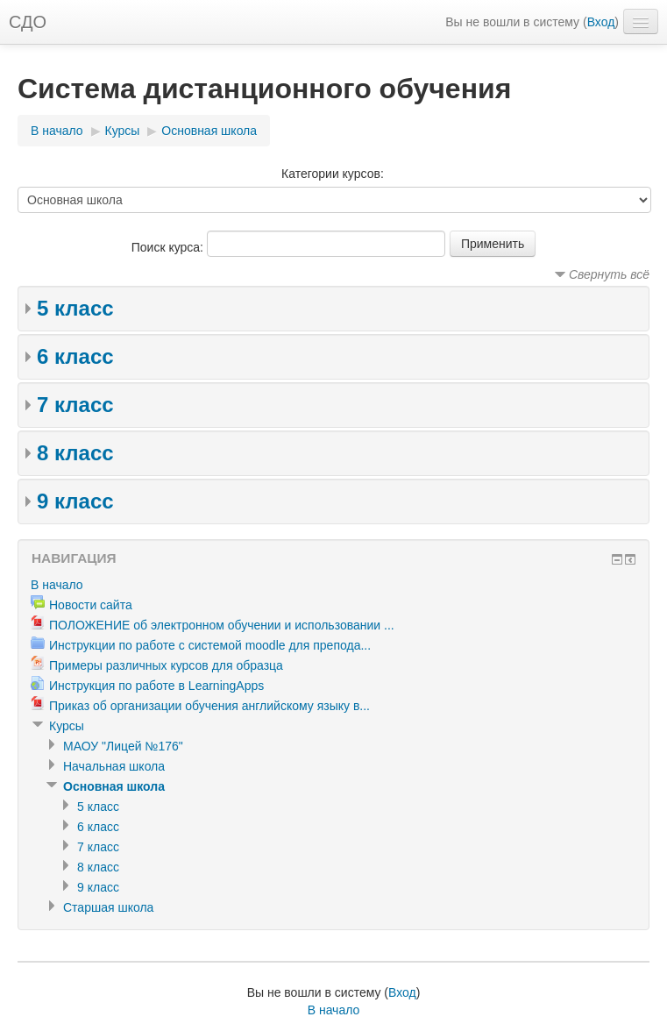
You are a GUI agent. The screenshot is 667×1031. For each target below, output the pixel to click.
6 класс (75, 356)
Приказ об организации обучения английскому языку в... (209, 706)
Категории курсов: (332, 174)
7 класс (75, 404)
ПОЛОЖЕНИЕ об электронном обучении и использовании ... (221, 625)
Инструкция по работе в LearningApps (156, 686)
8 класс (75, 453)
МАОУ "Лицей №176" (123, 746)
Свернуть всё (609, 274)
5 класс (75, 308)
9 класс (75, 501)
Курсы (122, 131)
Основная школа (209, 131)
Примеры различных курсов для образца (166, 665)
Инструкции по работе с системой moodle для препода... (210, 645)
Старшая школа (108, 907)
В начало (57, 131)
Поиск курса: (169, 247)
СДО (27, 22)
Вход (601, 22)
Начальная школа (114, 766)
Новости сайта (90, 605)
